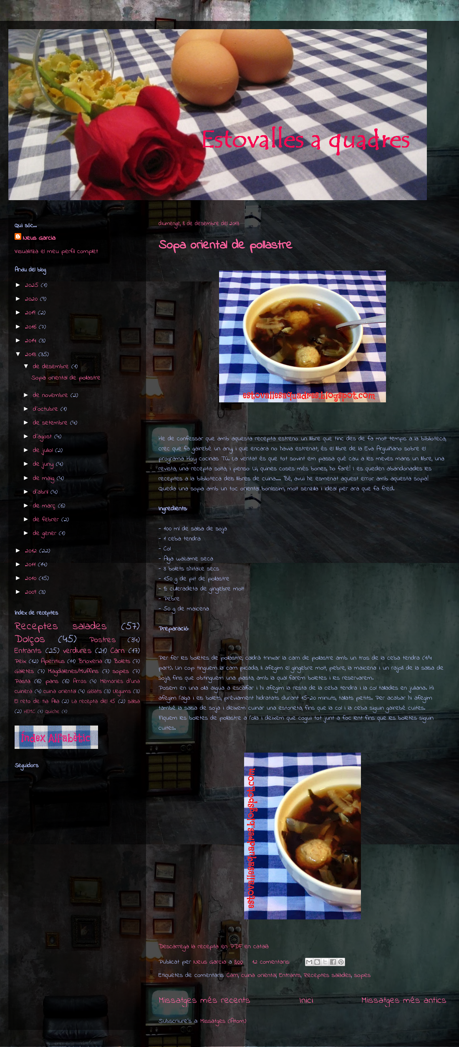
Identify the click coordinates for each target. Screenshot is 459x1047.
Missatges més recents (204, 1000)
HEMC (29, 712)
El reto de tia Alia (37, 701)
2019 (31, 313)
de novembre (52, 395)
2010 (32, 578)
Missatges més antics (403, 1000)
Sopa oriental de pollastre (226, 245)
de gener (46, 533)
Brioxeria (90, 661)
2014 (32, 341)
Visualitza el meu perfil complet (56, 251)
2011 (31, 565)
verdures (77, 651)
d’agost (43, 437)
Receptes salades (327, 975)
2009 (32, 592)
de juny (44, 464)
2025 (33, 285)
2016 (32, 327)
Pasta (22, 681)
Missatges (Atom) (223, 1021)
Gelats (94, 691)
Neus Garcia (39, 238)
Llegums (122, 691)
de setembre (51, 423)
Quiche (52, 712)
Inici (306, 1000)
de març (45, 506)
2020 (32, 299)
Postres (102, 640)
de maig (45, 478)
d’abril (41, 492)
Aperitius (53, 661)
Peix (20, 661)
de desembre (52, 367)
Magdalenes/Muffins (73, 671)
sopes (362, 975)
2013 (31, 354)
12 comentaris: (272, 962)
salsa (134, 701)
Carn (232, 975)
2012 (32, 551)
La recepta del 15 (93, 701)
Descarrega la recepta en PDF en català (214, 947)
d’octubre (47, 409)
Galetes (24, 671)
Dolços (30, 640)
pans (51, 681)
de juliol (44, 450)
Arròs (79, 681)
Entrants (290, 975)
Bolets (121, 661)
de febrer (47, 520)
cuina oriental (258, 975)
